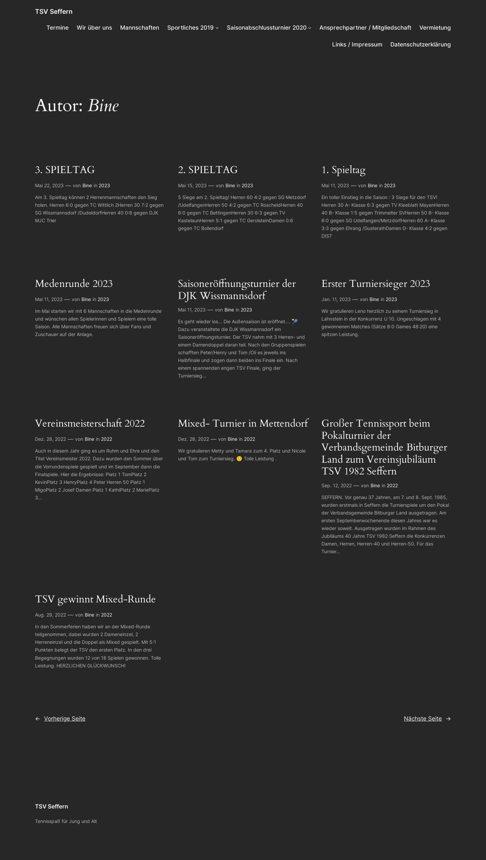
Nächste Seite (427, 718)
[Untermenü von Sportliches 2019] (217, 27)
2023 (104, 185)
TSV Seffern (54, 11)
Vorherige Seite (60, 718)
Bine (87, 185)
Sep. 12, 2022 (336, 485)
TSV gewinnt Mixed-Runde (95, 600)
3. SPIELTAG (65, 170)
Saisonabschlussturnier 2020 (267, 27)
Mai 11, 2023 (335, 185)
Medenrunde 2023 (74, 284)
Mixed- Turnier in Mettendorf (243, 424)
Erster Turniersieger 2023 (375, 284)
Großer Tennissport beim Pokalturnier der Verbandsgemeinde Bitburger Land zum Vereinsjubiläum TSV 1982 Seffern (384, 448)
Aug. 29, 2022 (50, 615)
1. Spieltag (343, 170)
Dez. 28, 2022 (50, 439)
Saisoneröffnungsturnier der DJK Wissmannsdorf (237, 290)
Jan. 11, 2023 (336, 299)
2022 (106, 439)
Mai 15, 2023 (192, 185)
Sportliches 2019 (190, 27)
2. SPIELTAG (208, 170)
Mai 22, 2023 (49, 185)
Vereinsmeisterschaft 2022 (90, 424)
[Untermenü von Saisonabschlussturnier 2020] (309, 27)
